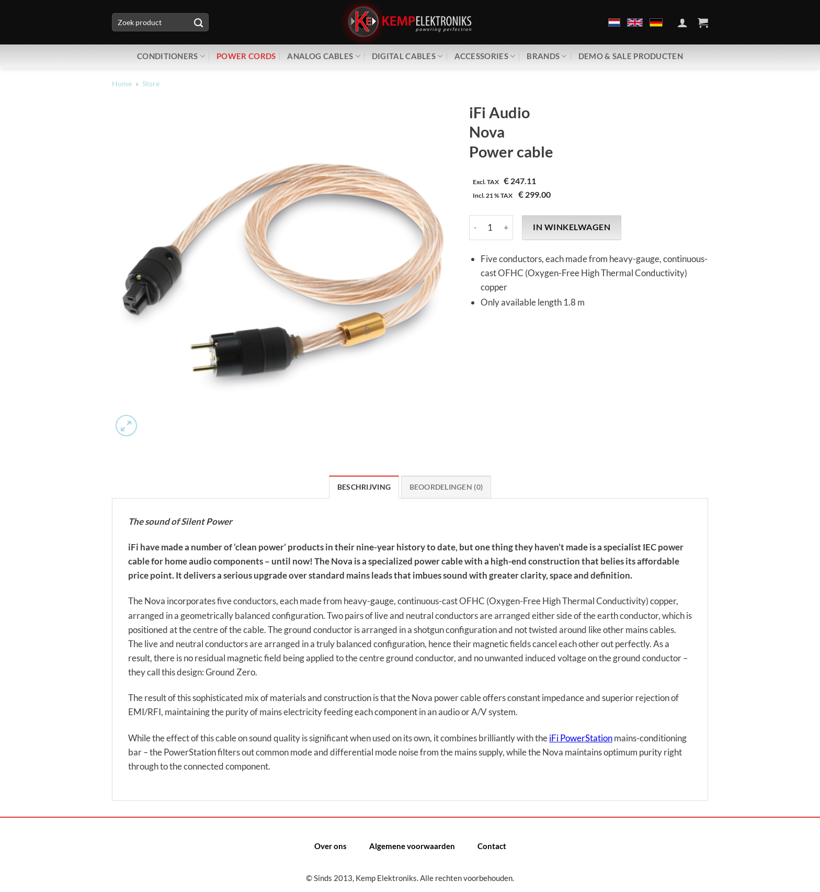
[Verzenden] (198, 22)
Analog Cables (323, 56)
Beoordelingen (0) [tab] (446, 487)
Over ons (330, 846)
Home (122, 84)
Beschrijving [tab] (364, 487)
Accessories (485, 56)
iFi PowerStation (580, 737)
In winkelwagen (571, 227)
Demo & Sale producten (630, 56)
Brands (546, 56)
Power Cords (246, 56)
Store (151, 84)
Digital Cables (407, 56)
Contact (491, 846)
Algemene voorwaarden (412, 846)
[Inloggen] (682, 22)
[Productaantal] (490, 227)
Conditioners (171, 56)
